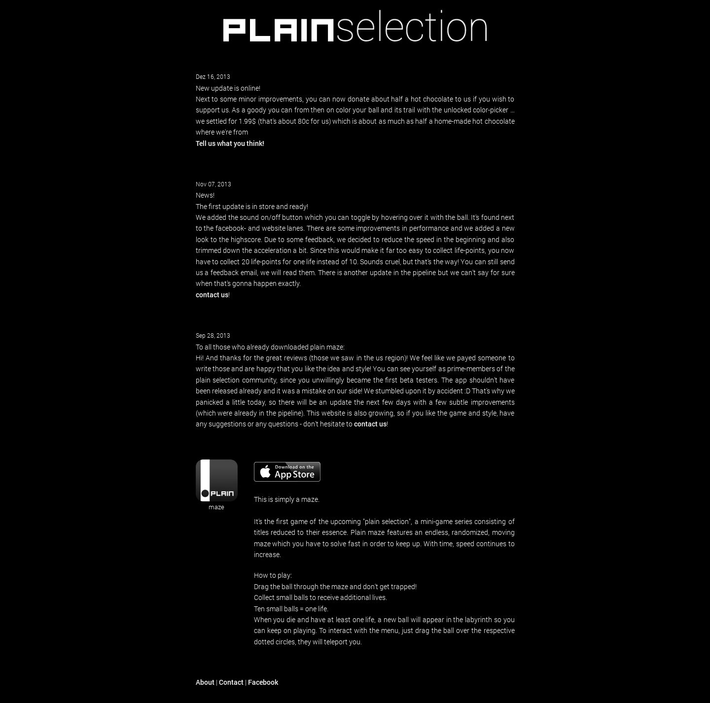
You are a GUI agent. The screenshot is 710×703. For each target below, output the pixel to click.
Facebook (263, 682)
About (205, 682)
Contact (231, 682)
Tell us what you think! (230, 143)
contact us (212, 294)
